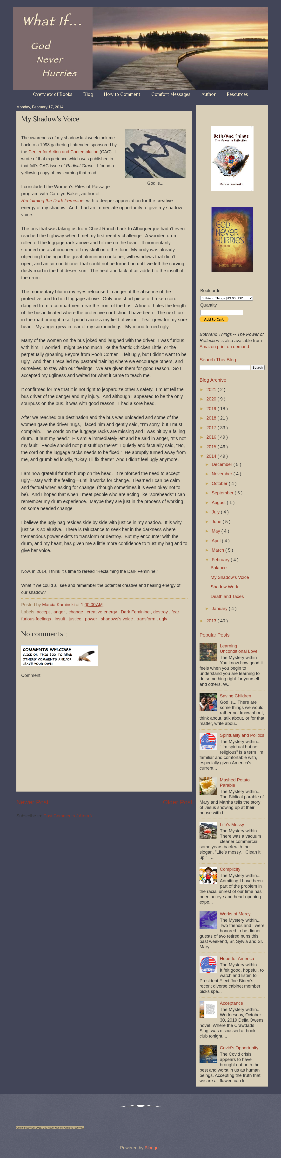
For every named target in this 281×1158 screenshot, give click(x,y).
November (223, 473)
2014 (211, 456)
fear (176, 611)
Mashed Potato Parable (235, 782)
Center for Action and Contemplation (63, 151)
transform (147, 618)
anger (60, 611)
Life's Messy (232, 824)
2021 (211, 389)
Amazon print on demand (224, 346)
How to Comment (122, 94)
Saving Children (235, 695)
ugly (163, 618)
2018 (211, 418)
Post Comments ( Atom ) (67, 815)
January (220, 608)
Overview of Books (52, 94)
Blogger (152, 1147)
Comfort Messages (170, 94)
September (223, 492)
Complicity (230, 869)
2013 (211, 620)
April (217, 540)
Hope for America (237, 958)
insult (60, 618)
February (221, 559)
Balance (219, 567)
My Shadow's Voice (230, 577)
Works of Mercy (235, 913)
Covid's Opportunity (239, 1047)
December (223, 464)
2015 (211, 446)
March (218, 550)
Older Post (177, 802)
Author (208, 94)
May (216, 530)
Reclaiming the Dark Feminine (52, 200)
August (219, 502)
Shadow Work (224, 586)
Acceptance (231, 1003)
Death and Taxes (227, 596)
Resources (237, 94)
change (76, 611)
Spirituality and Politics (242, 735)
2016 (211, 437)
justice (75, 618)
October (220, 483)
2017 (211, 427)
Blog (88, 94)
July (216, 511)
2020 (211, 398)
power (91, 618)
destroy (161, 611)
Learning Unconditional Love (238, 648)
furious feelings (36, 618)
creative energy (102, 611)
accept (44, 611)
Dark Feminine (136, 611)
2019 (211, 408)
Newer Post (32, 802)
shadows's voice (117, 618)
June (217, 521)
